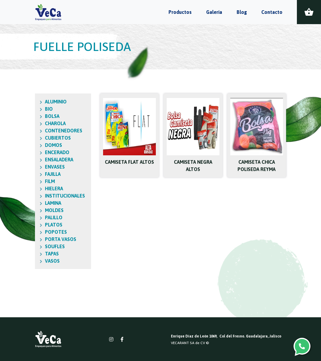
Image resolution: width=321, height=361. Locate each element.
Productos (180, 12)
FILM (39, 181)
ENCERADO (46, 152)
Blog (242, 12)
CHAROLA (45, 123)
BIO (38, 108)
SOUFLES (44, 246)
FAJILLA (42, 174)
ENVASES (44, 166)
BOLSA (42, 116)
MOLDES (44, 210)
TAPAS (41, 253)
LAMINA (42, 203)
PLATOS (43, 224)
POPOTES (45, 232)
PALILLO (43, 217)
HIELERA (43, 188)
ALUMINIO (45, 101)
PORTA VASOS (50, 239)
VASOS (42, 260)
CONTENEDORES (53, 130)
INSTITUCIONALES (54, 195)
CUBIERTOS (47, 137)
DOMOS (43, 145)
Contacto (271, 12)
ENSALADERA (48, 159)
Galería (214, 12)
